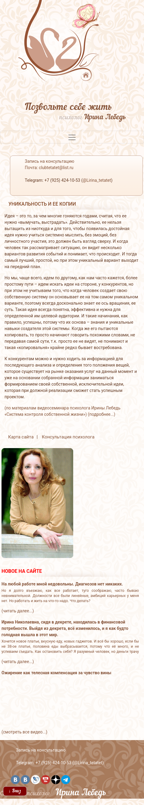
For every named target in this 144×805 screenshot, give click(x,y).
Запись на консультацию (40, 750)
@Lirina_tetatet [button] (97, 180)
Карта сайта (21, 437)
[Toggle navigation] (72, 137)
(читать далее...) (18, 610)
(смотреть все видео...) (24, 732)
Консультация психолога (68, 437)
